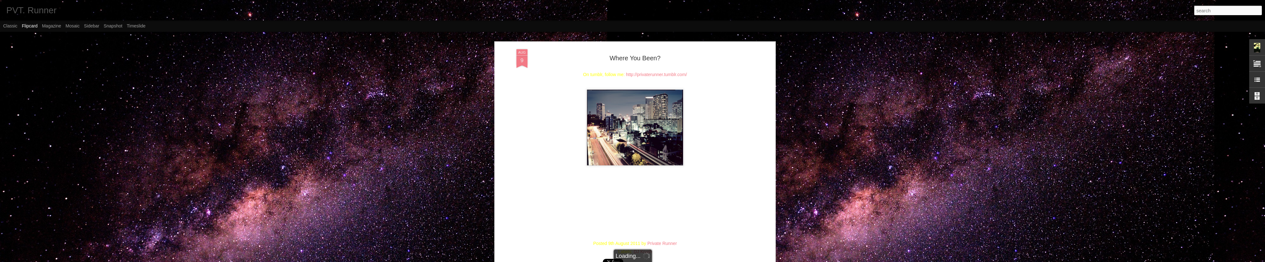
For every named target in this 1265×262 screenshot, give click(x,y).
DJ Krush (643, 251)
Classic (10, 25)
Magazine (51, 25)
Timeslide (136, 25)
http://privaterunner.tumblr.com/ (656, 74)
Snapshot (113, 25)
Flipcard (30, 25)
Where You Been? (634, 58)
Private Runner (662, 243)
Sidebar (91, 25)
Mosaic (72, 25)
